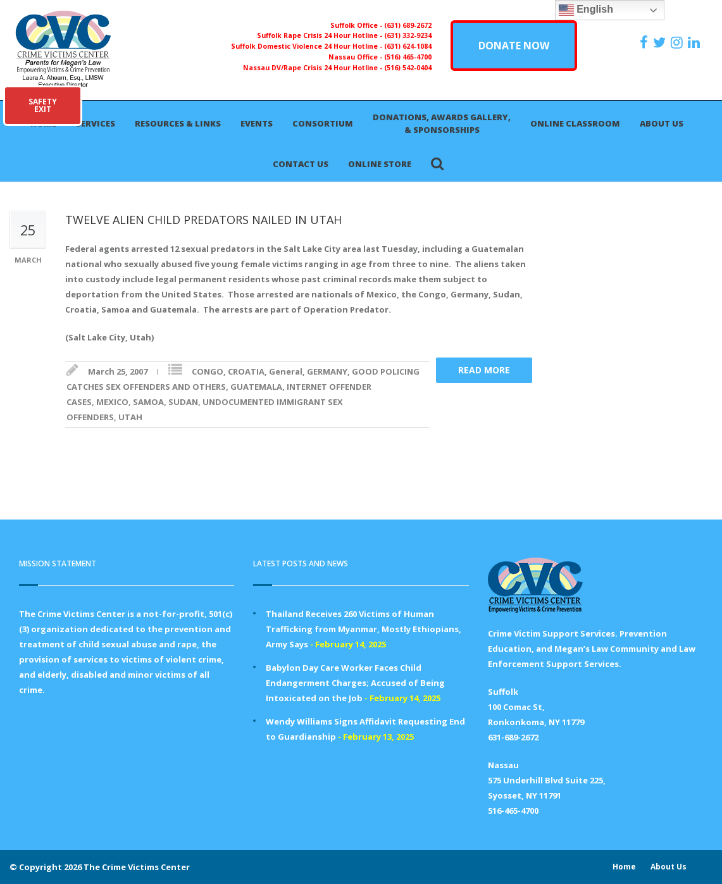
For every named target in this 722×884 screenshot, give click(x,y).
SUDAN (183, 402)
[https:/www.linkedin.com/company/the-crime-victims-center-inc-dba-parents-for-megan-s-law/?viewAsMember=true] (695, 42)
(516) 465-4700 (408, 57)
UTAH (130, 417)
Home (624, 866)
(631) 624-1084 (408, 46)
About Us (661, 123)
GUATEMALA (256, 386)
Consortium (322, 123)
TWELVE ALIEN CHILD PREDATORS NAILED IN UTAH (203, 219)
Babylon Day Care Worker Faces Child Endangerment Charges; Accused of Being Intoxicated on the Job (355, 683)
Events (256, 123)
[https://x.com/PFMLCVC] (661, 42)
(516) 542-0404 (408, 67)
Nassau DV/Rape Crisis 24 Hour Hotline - (313, 67)
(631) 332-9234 (408, 35)
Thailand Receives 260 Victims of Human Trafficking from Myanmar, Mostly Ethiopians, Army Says (363, 629)
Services (95, 123)
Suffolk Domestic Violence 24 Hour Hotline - (307, 46)
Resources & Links (178, 123)
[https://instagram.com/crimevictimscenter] (678, 42)
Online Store (379, 164)
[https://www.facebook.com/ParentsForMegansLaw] (645, 42)
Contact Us (300, 164)
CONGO (207, 371)
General (285, 371)
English (586, 10)
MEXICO (112, 402)
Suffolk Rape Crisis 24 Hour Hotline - (320, 35)
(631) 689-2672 (408, 25)
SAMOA (148, 402)
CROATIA (246, 371)
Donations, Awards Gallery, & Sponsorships (442, 123)
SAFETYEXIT (42, 105)
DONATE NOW (513, 46)
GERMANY (327, 371)
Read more (484, 370)
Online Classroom (575, 123)
